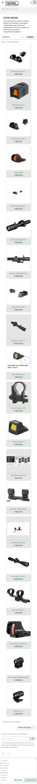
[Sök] (18, 9)
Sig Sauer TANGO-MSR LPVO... (18, 273)
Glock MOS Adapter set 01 (18, 475)
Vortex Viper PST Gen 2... (18, 576)
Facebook (3, 753)
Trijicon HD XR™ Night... (18, 307)
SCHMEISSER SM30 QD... (18, 543)
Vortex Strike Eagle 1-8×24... (18, 240)
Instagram (8, 753)
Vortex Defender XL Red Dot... (18, 644)
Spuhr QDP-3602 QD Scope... (18, 509)
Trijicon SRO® (18, 172)
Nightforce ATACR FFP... (18, 341)
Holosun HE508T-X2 (18, 442)
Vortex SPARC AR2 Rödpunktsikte (18, 677)
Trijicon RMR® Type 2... (18, 374)
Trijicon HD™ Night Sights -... (18, 206)
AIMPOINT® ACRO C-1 (18, 105)
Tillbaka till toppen (25, 727)
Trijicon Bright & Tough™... (18, 71)
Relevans (12, 37)
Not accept (18, 780)
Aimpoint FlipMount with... (18, 408)
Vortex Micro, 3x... (18, 711)
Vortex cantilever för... (18, 610)
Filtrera (30, 37)
